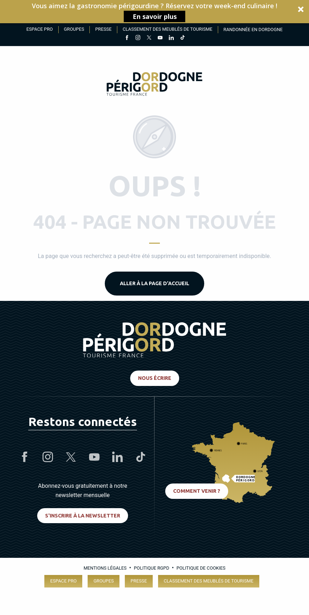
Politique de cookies (200, 568)
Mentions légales (105, 568)
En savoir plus (155, 16)
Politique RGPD (151, 568)
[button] (154, 11)
